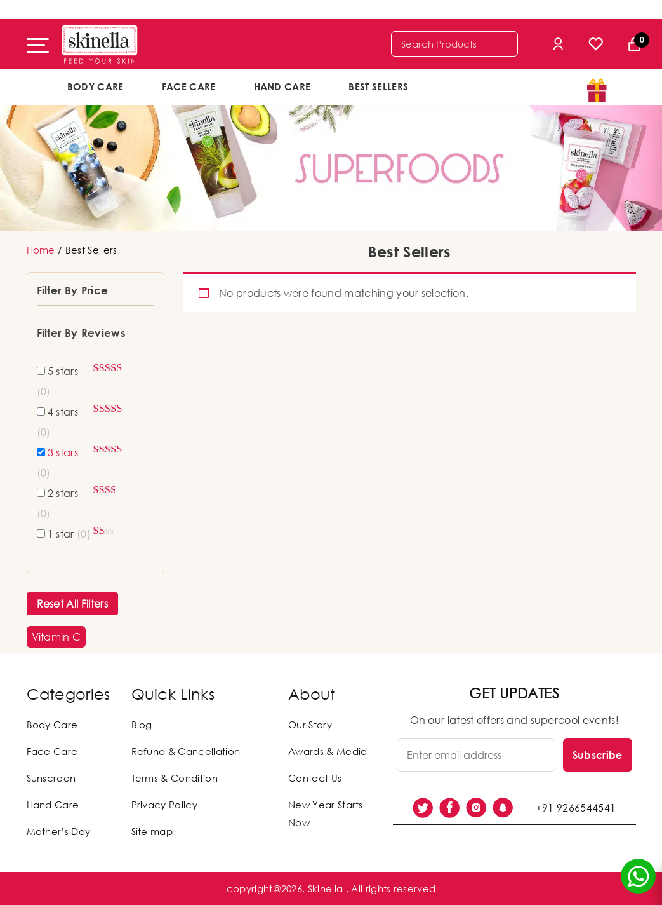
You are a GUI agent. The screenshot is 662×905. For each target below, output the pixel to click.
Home (41, 249)
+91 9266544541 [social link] (576, 807)
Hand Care (282, 86)
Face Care (189, 86)
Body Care (95, 86)
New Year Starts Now (325, 813)
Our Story (310, 724)
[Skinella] (100, 44)
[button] (56, 637)
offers (469, 86)
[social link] (423, 808)
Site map (152, 831)
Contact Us (314, 778)
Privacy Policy (164, 804)
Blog (141, 724)
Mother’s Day (59, 831)
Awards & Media (327, 751)
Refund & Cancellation (186, 751)
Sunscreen (51, 778)
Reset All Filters (72, 603)
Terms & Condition (174, 778)
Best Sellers (378, 86)
